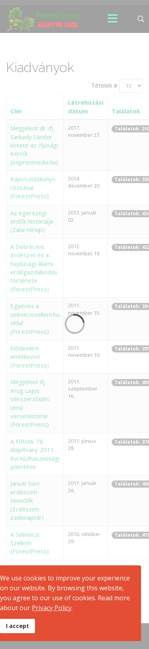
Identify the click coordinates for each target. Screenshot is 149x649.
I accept (17, 626)
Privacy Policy (52, 607)
